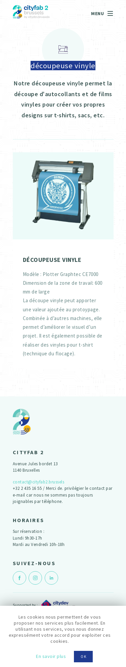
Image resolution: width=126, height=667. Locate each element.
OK (84, 656)
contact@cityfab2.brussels (39, 482)
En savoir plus (51, 656)
